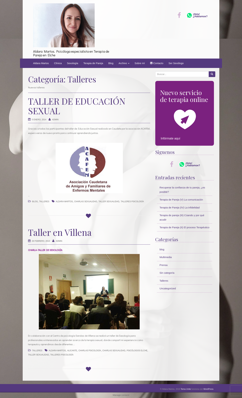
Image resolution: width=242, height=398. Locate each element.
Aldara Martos (41, 63)
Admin (55, 119)
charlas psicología (89, 350)
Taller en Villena (60, 232)
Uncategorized (167, 288)
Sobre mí (140, 63)
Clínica (58, 63)
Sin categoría (166, 272)
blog (35, 201)
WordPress (208, 389)
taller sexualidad (108, 201)
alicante (72, 350)
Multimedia (165, 257)
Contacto (156, 63)
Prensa (163, 265)
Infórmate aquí (170, 138)
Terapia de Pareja (93, 63)
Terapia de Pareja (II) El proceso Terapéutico (184, 227)
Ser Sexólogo (176, 63)
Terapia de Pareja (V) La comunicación (181, 199)
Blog (110, 63)
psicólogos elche (137, 350)
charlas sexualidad (85, 201)
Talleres (44, 201)
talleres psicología (132, 201)
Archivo (124, 63)
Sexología (72, 63)
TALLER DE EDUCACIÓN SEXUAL (77, 105)
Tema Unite (186, 389)
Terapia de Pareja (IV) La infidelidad (179, 207)
